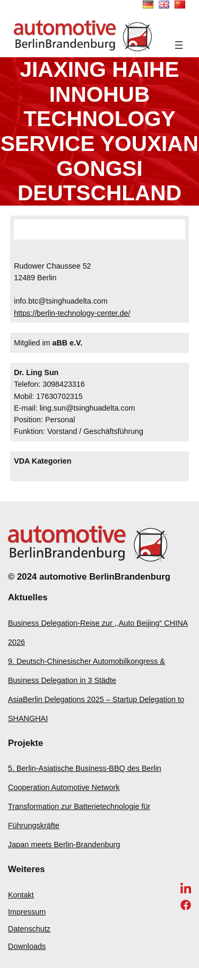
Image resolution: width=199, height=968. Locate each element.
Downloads (27, 946)
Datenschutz (29, 929)
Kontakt (21, 895)
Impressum (27, 912)
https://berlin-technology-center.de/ (72, 313)
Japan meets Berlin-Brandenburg (64, 844)
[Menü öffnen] (178, 45)
